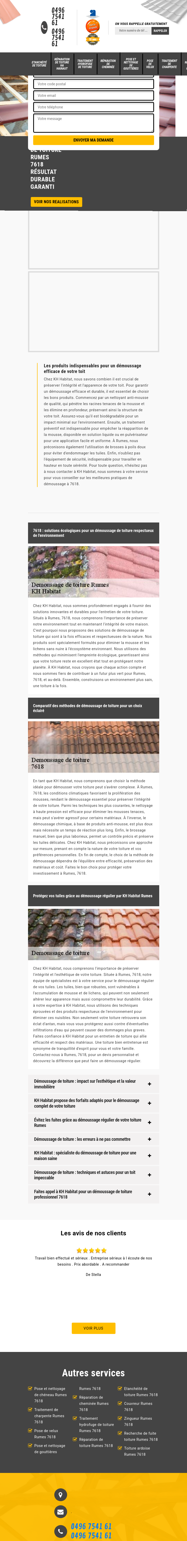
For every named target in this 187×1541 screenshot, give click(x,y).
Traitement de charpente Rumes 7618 (49, 1416)
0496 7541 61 (58, 17)
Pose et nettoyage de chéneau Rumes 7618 (50, 1395)
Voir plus (93, 1328)
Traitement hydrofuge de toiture (85, 64)
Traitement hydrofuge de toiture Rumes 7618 (96, 1424)
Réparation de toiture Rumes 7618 (96, 1442)
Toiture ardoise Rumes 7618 (137, 1451)
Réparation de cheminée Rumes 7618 (94, 1403)
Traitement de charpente (169, 64)
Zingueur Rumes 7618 (138, 1421)
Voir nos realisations (56, 201)
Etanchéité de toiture (39, 64)
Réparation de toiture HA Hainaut (62, 64)
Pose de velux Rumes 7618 (46, 1434)
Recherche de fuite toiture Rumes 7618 (141, 1436)
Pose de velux (150, 64)
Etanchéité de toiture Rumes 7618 (141, 1392)
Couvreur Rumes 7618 (138, 1407)
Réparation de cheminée (108, 64)
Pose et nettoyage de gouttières (131, 64)
